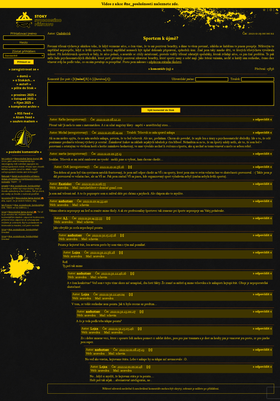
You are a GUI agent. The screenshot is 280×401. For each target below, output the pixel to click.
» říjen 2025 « (24, 103)
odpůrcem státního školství (165, 62)
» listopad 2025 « (23, 99)
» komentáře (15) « (160, 69)
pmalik (4, 185)
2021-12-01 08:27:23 (131, 354)
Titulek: (235, 79)
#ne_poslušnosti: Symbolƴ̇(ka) (25, 185)
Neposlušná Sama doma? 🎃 (28, 158)
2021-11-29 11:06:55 (94, 188)
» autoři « (24, 84)
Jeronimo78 (7, 198)
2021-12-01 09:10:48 (129, 371)
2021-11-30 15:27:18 (104, 239)
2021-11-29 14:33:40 (95, 205)
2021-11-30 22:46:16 (113, 277)
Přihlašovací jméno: (23, 33)
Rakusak (5, 176)
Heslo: (23, 42)
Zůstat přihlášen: (24, 51)
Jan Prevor (6, 205)
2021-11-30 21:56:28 (102, 257)
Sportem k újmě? (160, 38)
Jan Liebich (6, 158)
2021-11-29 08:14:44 (110, 137)
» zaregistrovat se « (24, 69)
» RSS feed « (24, 113)
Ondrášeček (63, 33)
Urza (3, 211)
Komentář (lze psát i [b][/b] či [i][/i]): (79, 79)
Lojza (76, 257)
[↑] (130, 171)
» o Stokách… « (24, 80)
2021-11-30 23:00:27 (122, 316)
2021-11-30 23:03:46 (121, 333)
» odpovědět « (262, 124)
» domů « (24, 76)
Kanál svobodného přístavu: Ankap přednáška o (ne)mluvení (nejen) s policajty (21, 179)
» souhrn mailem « (24, 121)
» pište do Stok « (23, 88)
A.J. (65, 222)
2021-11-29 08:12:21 (108, 124)
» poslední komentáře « (24, 152)
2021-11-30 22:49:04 (112, 298)
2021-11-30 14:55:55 (90, 222)
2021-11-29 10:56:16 (112, 171)
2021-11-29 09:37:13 (109, 158)
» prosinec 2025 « (23, 95)
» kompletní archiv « (24, 106)
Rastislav (65, 188)
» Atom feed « (24, 117)
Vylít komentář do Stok (161, 114)
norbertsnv (66, 205)
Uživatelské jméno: (183, 79)
